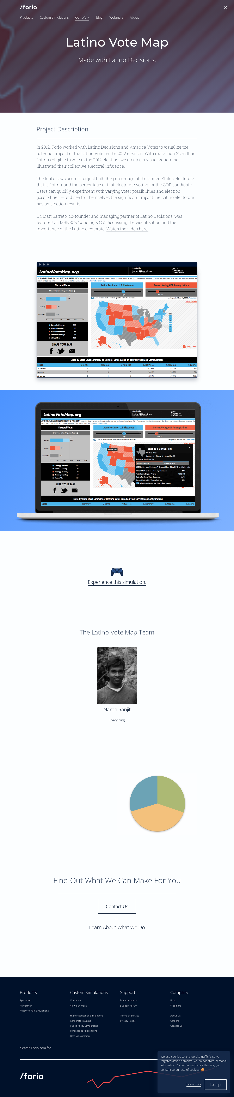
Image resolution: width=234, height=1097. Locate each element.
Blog (99, 17)
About (134, 17)
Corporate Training (80, 1021)
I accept (215, 1084)
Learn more (193, 1084)
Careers (174, 1021)
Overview (75, 1000)
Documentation (128, 1000)
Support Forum (128, 1005)
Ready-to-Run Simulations (34, 1010)
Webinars (116, 17)
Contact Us (117, 906)
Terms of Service (129, 1015)
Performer (26, 1005)
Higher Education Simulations (86, 1015)
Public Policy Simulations (84, 1025)
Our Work (82, 17)
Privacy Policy (127, 1021)
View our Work (78, 1005)
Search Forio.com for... (36, 1048)
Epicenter (25, 1000)
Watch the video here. (127, 228)
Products (26, 17)
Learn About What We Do (117, 927)
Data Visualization (80, 1036)
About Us (175, 1015)
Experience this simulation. (117, 575)
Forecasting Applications (83, 1030)
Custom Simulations (54, 17)
